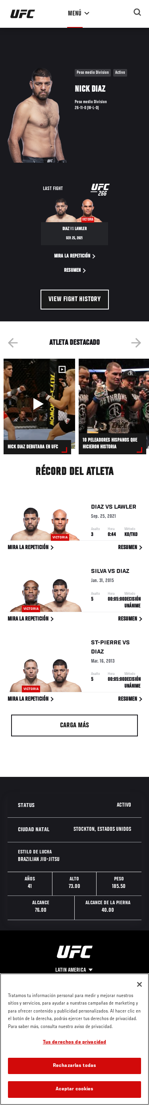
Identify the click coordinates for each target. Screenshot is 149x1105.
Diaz (97, 508)
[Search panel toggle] (137, 12)
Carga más (74, 725)
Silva (98, 572)
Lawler (125, 508)
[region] (74, 1039)
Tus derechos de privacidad (74, 1042)
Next (136, 343)
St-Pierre (106, 644)
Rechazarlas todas (74, 1065)
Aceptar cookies (75, 1089)
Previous (13, 343)
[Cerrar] (139, 984)
